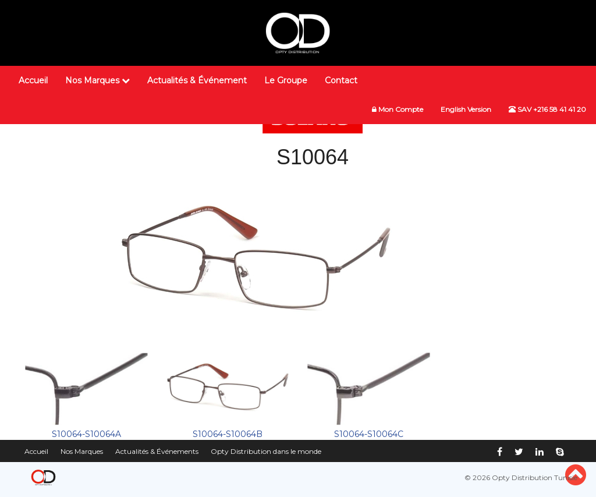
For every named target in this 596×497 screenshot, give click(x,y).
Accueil (33, 80)
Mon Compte (397, 109)
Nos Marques (97, 80)
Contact (341, 80)
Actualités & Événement (197, 80)
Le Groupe (285, 80)
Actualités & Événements (156, 451)
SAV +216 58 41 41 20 (547, 109)
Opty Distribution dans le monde (266, 451)
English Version (466, 109)
